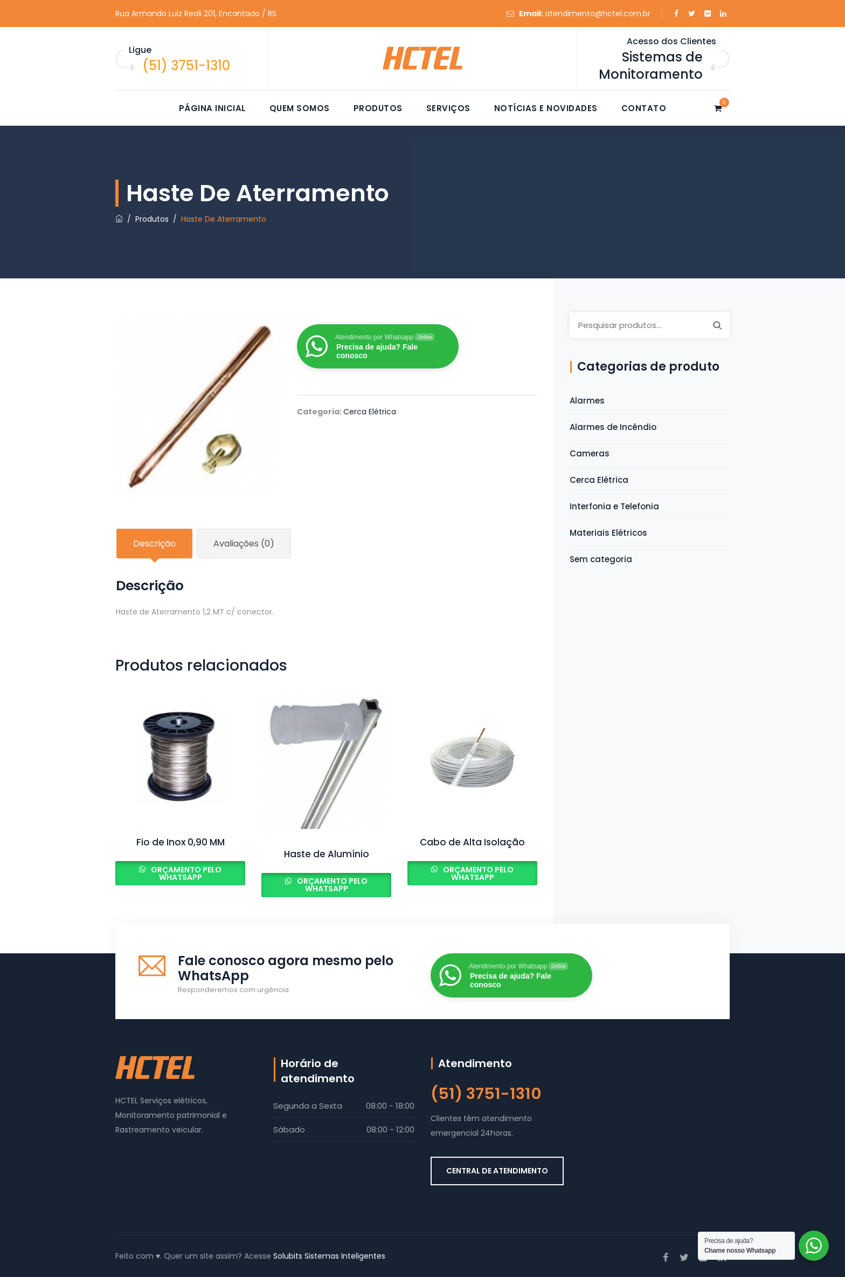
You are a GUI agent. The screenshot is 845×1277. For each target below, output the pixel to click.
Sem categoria (601, 559)
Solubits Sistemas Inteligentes (329, 1256)
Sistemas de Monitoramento (651, 65)
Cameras (589, 453)
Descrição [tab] (154, 543)
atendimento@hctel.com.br (597, 13)
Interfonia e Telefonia (614, 506)
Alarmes (587, 400)
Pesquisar (717, 324)
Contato (644, 108)
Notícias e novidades (546, 108)
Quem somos (299, 108)
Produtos (378, 108)
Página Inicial (212, 108)
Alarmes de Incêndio (613, 427)
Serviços (448, 108)
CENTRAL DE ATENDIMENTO (497, 1170)
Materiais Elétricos (608, 532)
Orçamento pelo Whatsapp (185, 873)
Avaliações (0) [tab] (243, 543)
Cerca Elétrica (369, 411)
